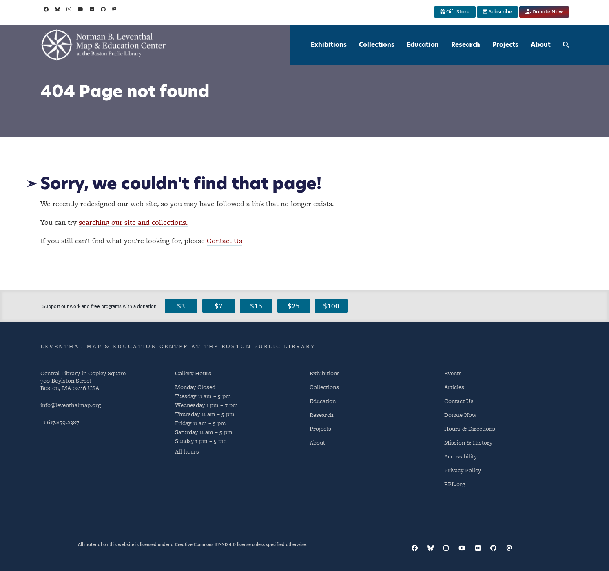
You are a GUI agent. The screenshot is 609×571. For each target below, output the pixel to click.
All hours (187, 451)
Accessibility (460, 456)
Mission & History (468, 442)
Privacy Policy (462, 470)
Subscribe (497, 11)
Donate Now (544, 11)
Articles (454, 387)
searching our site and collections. (133, 222)
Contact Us (224, 240)
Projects (505, 44)
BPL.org (454, 484)
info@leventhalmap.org (70, 405)
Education (423, 44)
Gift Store (454, 11)
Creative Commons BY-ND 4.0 (205, 544)
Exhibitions (329, 44)
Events (453, 373)
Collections (376, 44)
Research (465, 44)
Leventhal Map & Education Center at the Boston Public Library (177, 346)
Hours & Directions (469, 428)
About (541, 44)
